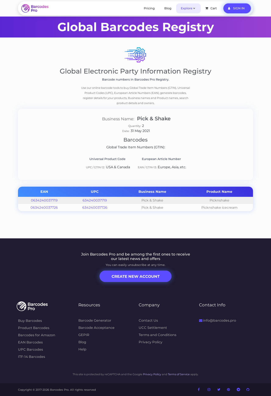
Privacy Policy (150, 342)
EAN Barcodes (30, 342)
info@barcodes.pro (217, 320)
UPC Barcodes (30, 349)
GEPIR (83, 335)
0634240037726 (44, 208)
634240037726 (94, 208)
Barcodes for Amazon (36, 335)
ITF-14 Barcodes (31, 357)
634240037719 (95, 200)
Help (82, 349)
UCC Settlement (153, 328)
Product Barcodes (33, 328)
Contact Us (148, 320)
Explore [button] (186, 8)
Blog (167, 8)
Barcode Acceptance (96, 328)
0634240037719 (44, 200)
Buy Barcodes (30, 321)
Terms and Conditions (157, 335)
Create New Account (136, 276)
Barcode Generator (94, 320)
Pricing (149, 8)
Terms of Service (179, 374)
